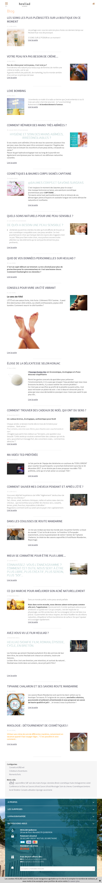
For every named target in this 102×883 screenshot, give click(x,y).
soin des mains (35, 783)
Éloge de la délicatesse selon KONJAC (33, 363)
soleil (88, 783)
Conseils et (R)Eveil (16, 767)
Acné (11, 790)
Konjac (44, 783)
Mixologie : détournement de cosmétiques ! (37, 725)
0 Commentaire (23, 130)
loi (20, 786)
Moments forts (15, 774)
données (50, 783)
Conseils (24, 790)
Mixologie (55, 786)
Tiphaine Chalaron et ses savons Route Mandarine (42, 686)
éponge (39, 790)
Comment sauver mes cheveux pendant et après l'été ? (45, 487)
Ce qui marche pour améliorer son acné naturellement (46, 591)
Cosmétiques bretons (81, 786)
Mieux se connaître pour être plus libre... (36, 556)
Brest (57, 783)
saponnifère (20, 783)
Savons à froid (34, 786)
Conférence (14, 786)
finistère (17, 790)
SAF (26, 783)
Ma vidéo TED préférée (22, 455)
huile (72, 783)
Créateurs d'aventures (18, 771)
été (11, 783)
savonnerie (47, 790)
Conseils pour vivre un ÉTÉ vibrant (31, 288)
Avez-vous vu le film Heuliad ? (28, 633)
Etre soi (25, 786)
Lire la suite (33, 40)
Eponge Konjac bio (37, 372)
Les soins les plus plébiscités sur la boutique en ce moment (44, 19)
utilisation (32, 790)
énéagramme (80, 783)
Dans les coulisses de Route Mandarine (35, 521)
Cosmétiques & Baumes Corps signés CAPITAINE (39, 173)
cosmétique (64, 783)
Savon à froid (45, 786)
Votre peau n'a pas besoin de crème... (32, 56)
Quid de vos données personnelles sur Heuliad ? (41, 258)
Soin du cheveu (66, 786)
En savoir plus (74, 881)
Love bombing (16, 91)
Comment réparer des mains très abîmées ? (37, 125)
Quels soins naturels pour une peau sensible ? (40, 216)
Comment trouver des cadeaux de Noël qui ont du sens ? (46, 410)
